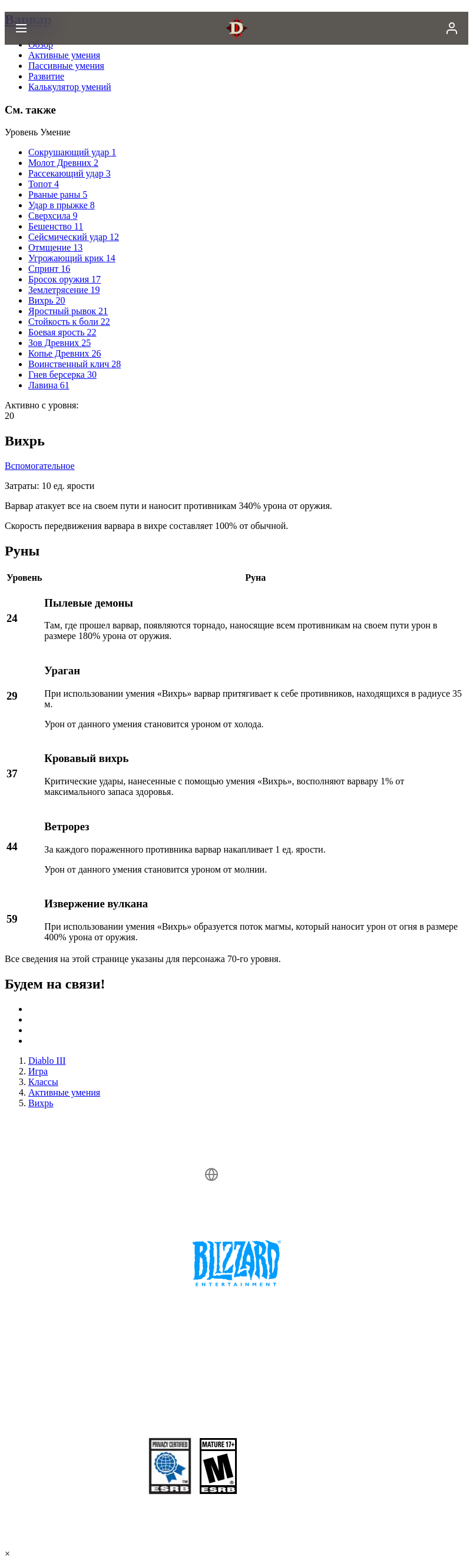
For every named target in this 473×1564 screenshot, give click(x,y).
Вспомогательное (40, 466)
